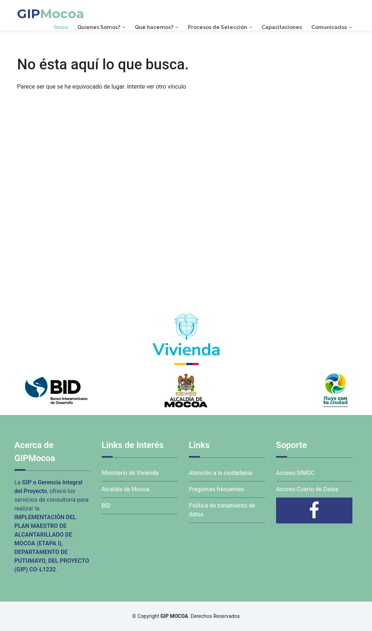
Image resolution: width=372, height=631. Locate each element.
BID (106, 505)
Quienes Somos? (98, 27)
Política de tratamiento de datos (222, 510)
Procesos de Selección (217, 27)
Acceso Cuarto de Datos (307, 489)
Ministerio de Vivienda (130, 472)
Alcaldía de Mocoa (126, 489)
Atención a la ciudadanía (220, 472)
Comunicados (329, 27)
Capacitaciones (282, 27)
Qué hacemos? (154, 27)
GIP (50, 13)
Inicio (61, 27)
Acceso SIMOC (295, 472)
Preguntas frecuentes (216, 489)
